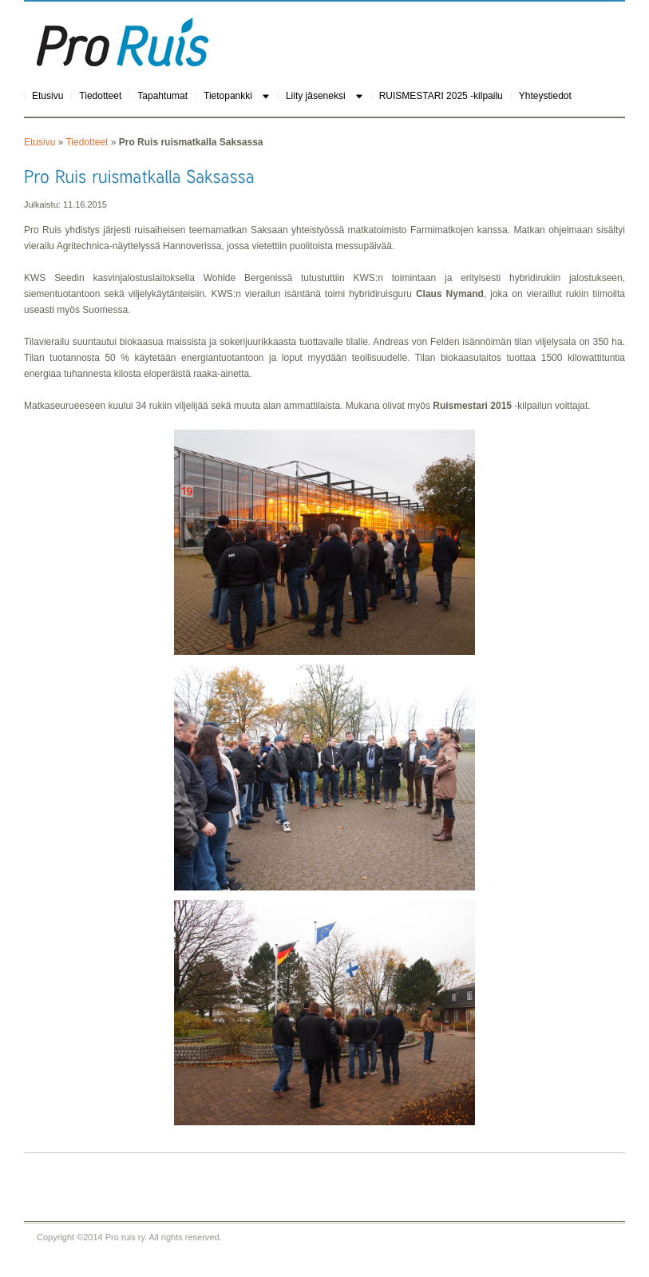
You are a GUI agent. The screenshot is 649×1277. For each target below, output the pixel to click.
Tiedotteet (100, 95)
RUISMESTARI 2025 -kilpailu (441, 95)
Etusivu (47, 95)
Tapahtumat (162, 95)
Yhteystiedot (545, 95)
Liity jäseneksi (316, 95)
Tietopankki (228, 95)
